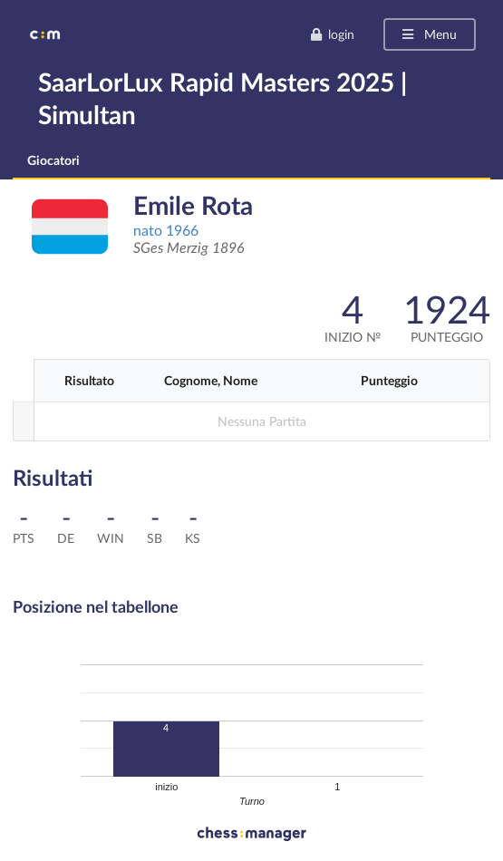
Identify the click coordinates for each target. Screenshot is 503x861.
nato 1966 (165, 229)
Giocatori (53, 160)
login (332, 34)
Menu (428, 34)
